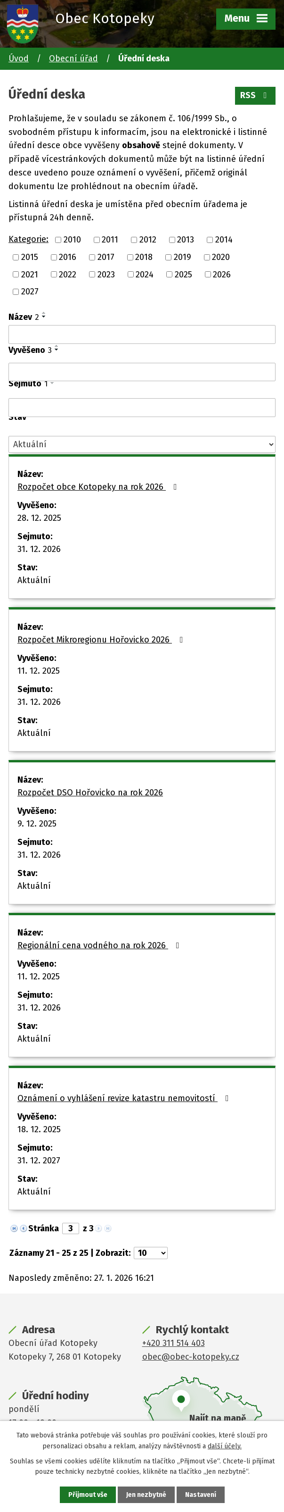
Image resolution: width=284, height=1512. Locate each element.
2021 (29, 274)
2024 (145, 274)
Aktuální (34, 580)
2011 (110, 239)
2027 (30, 291)
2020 (221, 257)
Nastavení (200, 1495)
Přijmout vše (87, 1495)
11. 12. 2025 (38, 671)
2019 (182, 257)
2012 (147, 239)
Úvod (18, 58)
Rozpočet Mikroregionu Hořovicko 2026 (102, 640)
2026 (222, 274)
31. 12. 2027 (38, 1160)
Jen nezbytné (146, 1495)
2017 (105, 257)
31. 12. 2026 (39, 549)
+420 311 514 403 (173, 1343)
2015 (29, 257)
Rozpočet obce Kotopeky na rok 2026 (99, 487)
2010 (72, 239)
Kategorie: (28, 239)
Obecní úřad (73, 58)
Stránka (43, 1228)
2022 (67, 274)
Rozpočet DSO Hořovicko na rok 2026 (90, 792)
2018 (144, 257)
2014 (224, 239)
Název (23, 317)
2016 (67, 257)
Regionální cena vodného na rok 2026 (100, 945)
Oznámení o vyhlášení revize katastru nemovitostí (125, 1098)
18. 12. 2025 (39, 1129)
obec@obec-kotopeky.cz (190, 1357)
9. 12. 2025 (37, 824)
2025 (183, 274)
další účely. (225, 1446)
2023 (106, 274)
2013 (185, 239)
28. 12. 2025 (39, 518)
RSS (255, 95)
